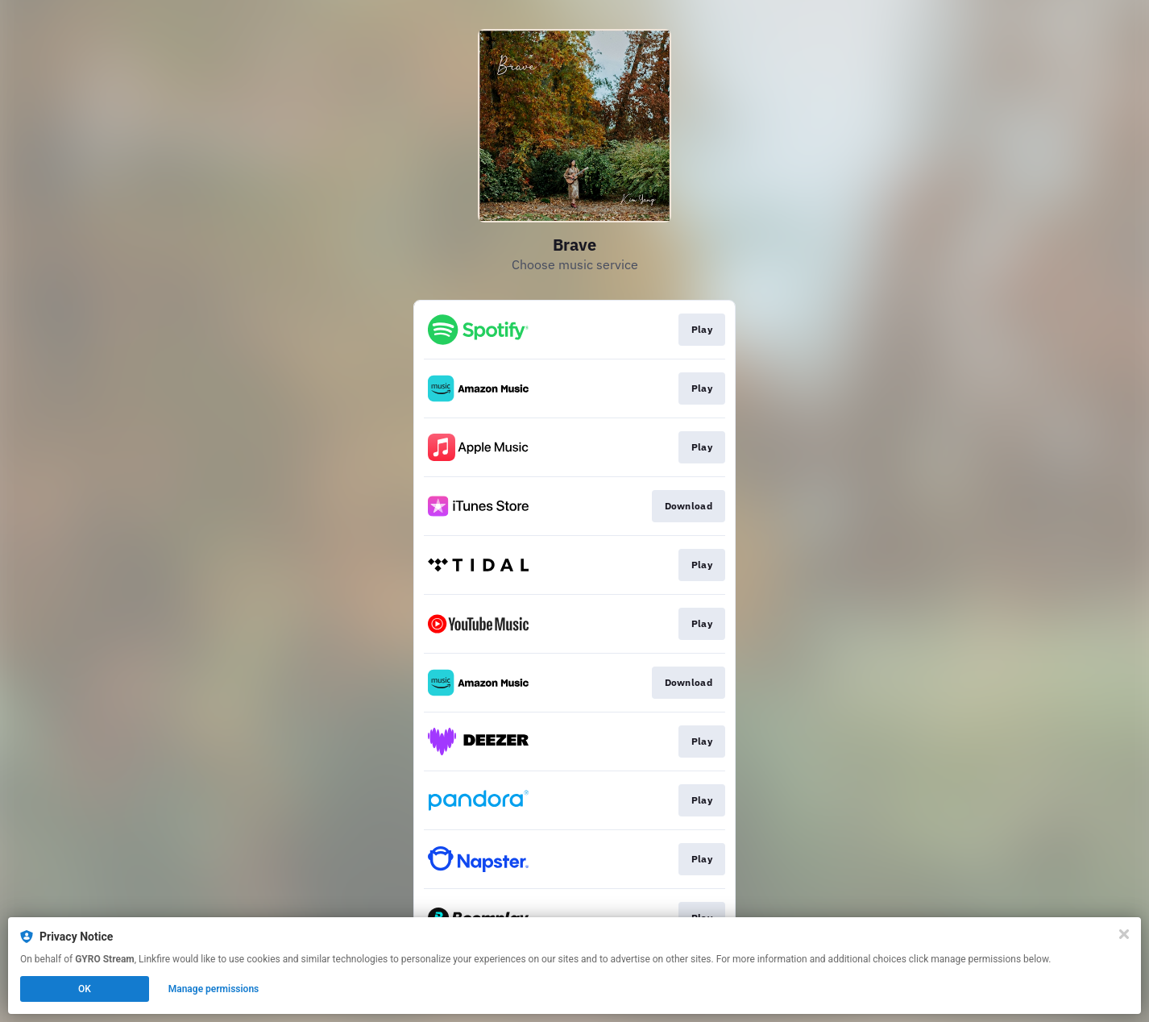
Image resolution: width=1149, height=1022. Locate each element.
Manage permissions (213, 989)
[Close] (1124, 934)
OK (84, 989)
